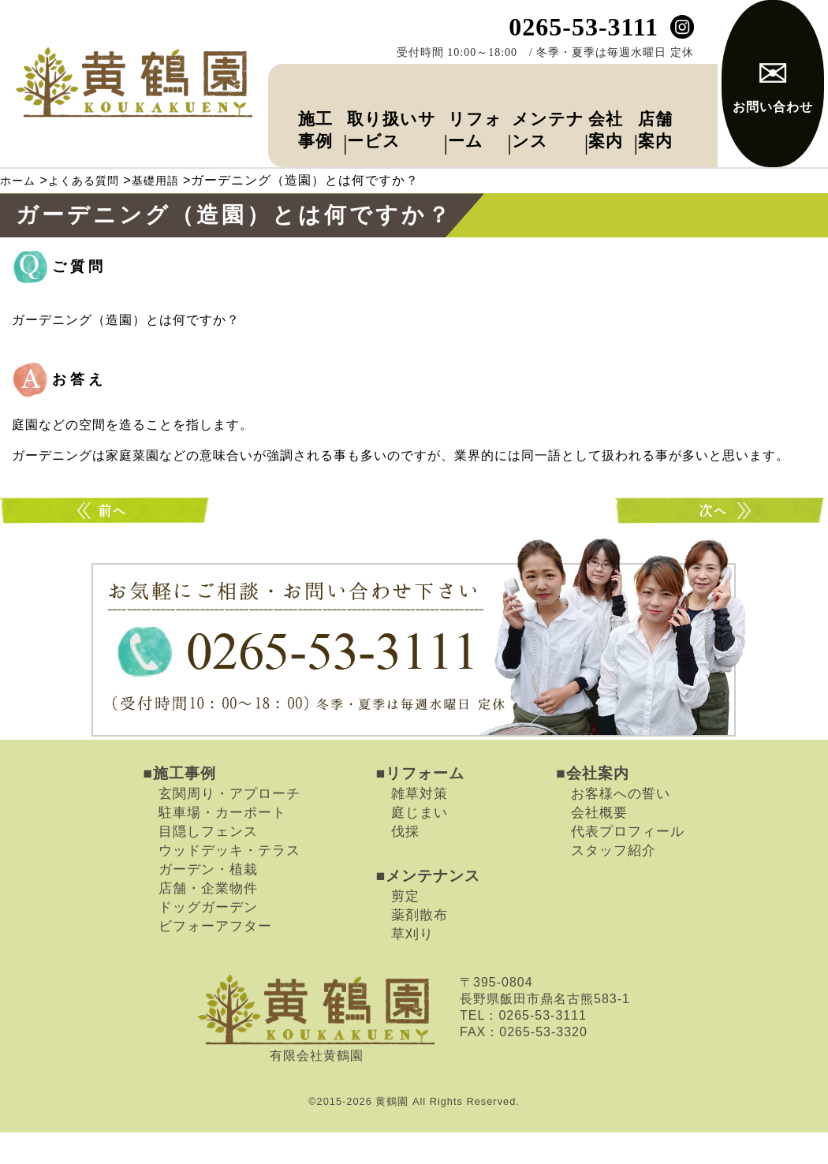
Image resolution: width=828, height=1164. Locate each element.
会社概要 (599, 844)
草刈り (412, 966)
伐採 (405, 863)
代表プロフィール (627, 863)
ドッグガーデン (208, 939)
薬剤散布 (419, 947)
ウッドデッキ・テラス (229, 882)
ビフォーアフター (215, 958)
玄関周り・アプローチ (229, 826)
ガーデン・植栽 (208, 901)
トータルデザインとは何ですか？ (106, 543)
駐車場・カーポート (222, 844)
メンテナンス (529, 116)
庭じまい (419, 844)
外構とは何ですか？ (721, 543)
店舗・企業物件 (208, 920)
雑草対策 (419, 826)
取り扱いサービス (369, 116)
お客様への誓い (620, 826)
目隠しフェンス (208, 863)
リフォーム (459, 116)
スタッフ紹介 (613, 882)
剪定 (405, 928)
